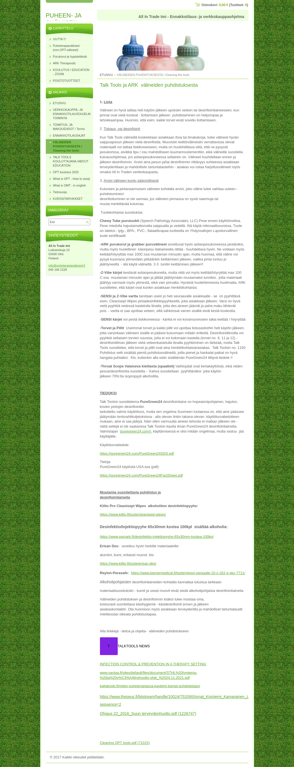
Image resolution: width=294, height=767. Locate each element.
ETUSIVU (106, 74)
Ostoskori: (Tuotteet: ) (225, 5)
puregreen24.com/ (135, 431)
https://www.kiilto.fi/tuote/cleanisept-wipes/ (133, 514)
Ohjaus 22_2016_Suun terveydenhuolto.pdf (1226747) (148, 713)
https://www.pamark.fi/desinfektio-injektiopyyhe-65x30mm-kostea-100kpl (156, 537)
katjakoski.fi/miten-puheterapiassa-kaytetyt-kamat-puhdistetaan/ (150, 686)
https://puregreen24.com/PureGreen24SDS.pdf (137, 453)
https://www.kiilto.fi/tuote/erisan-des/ (128, 563)
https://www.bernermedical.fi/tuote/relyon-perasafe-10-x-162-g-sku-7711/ (188, 573)
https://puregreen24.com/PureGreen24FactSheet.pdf (141, 475)
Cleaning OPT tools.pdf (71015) (125, 743)
